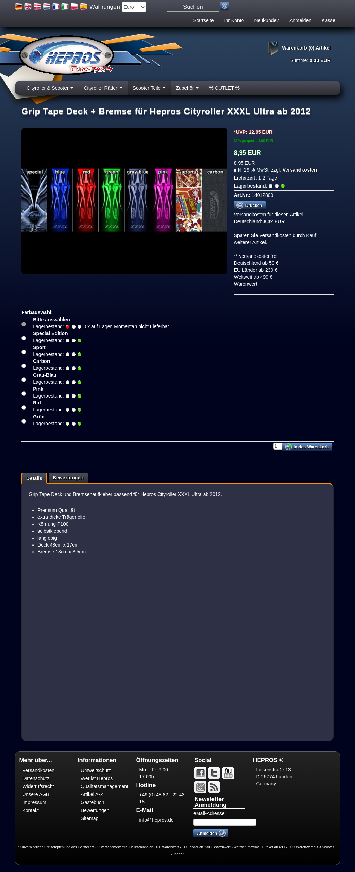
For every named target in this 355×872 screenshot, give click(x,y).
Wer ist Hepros (97, 778)
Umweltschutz (96, 770)
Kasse (328, 20)
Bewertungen (68, 477)
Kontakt (30, 810)
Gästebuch (92, 802)
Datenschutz (35, 778)
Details (34, 478)
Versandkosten (299, 170)
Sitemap (89, 818)
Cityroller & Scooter (50, 90)
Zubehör (187, 90)
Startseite (203, 20)
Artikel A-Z (92, 794)
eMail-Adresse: (209, 813)
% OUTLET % (224, 88)
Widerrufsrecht (38, 786)
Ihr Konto (234, 20)
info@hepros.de (156, 820)
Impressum (34, 802)
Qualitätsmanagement (104, 786)
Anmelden (300, 20)
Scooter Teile (149, 90)
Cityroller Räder (103, 90)
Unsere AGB (35, 794)
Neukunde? (266, 20)
